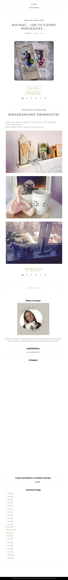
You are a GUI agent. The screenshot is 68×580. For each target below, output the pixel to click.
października (10, 530)
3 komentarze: (33, 94)
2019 (9, 512)
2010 (9, 555)
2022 (9, 503)
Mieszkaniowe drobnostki (34, 114)
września (9, 533)
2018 (9, 515)
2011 (9, 552)
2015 (9, 524)
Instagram (34, 7)
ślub (42, 33)
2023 (9, 499)
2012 (9, 548)
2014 (9, 542)
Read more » (34, 88)
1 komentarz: (33, 271)
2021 (9, 506)
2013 (9, 545)
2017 (9, 518)
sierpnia (8, 536)
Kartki (35, 33)
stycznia (8, 538)
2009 (9, 558)
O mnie (34, 4)
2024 (9, 496)
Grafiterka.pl (51, 578)
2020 (9, 509)
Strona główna (34, 288)
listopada (9, 527)
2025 (9, 493)
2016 (9, 521)
